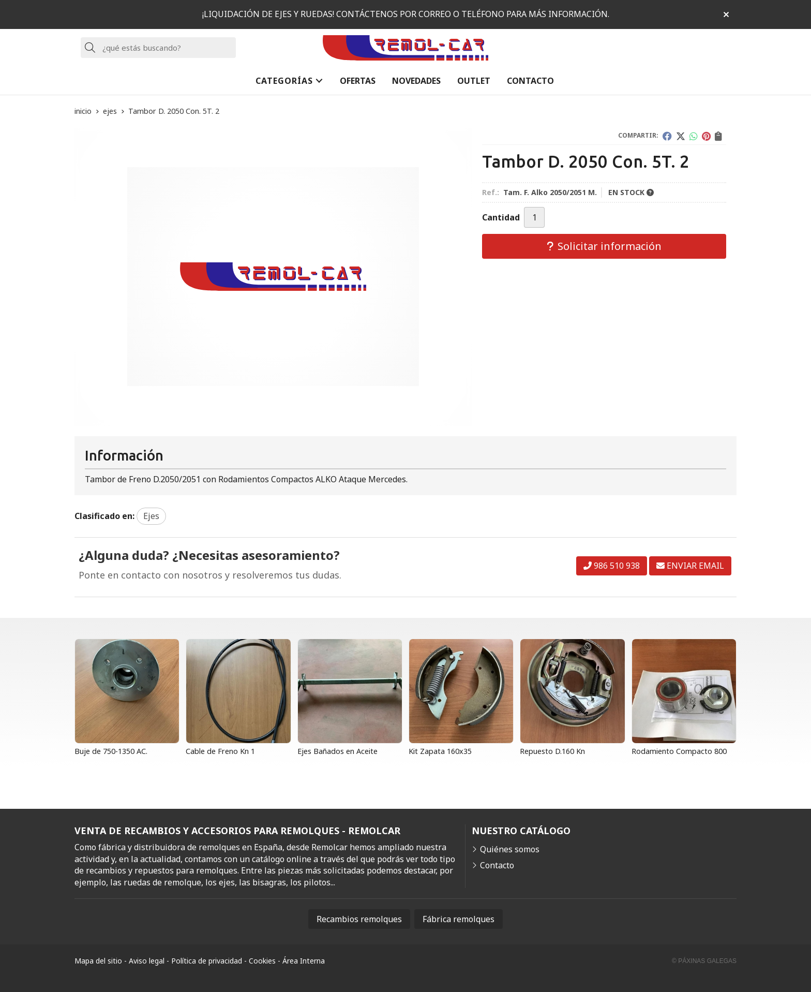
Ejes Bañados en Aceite (337, 751)
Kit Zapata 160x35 (440, 751)
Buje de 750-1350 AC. (110, 751)
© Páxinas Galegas (704, 961)
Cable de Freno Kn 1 (220, 751)
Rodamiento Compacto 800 (679, 751)
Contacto (497, 865)
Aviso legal (146, 961)
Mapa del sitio (98, 961)
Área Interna (303, 961)
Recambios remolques (359, 919)
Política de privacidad (206, 961)
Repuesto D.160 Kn (552, 751)
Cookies (262, 961)
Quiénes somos (509, 849)
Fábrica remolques (458, 919)
